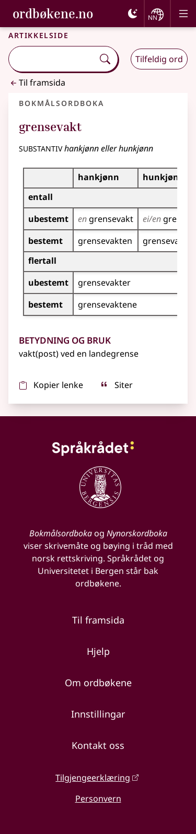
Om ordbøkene (98, 682)
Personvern (98, 798)
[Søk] (105, 59)
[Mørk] (132, 13)
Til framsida (36, 82)
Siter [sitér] (116, 385)
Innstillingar (98, 714)
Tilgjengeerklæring (92, 777)
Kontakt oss (98, 745)
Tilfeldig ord (159, 59)
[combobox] (52, 59)
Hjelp (98, 651)
